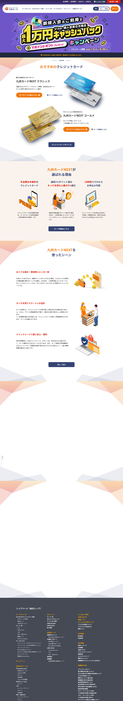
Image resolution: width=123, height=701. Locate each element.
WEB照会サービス (53, 641)
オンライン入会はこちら (28, 95)
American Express (22, 639)
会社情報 (65, 1)
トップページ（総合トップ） (29, 608)
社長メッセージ (82, 645)
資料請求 (49, 657)
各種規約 (49, 659)
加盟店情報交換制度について (56, 661)
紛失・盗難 (114, 1)
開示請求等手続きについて (85, 682)
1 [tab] (54, 60)
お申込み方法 (51, 625)
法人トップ (51, 614)
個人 (96, 8)
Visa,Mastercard (53, 650)
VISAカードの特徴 (22, 619)
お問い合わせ (51, 648)
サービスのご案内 (52, 621)
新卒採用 (80, 636)
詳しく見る (61, 366)
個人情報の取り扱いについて (86, 671)
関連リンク (81, 619)
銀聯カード (20, 636)
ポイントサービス (22, 654)
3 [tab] (68, 60)
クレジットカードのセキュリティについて (29, 643)
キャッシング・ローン (23, 647)
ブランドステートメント (85, 652)
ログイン (114, 9)
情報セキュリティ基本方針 (85, 678)
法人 (101, 9)
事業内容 (80, 654)
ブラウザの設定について (85, 624)
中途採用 (80, 638)
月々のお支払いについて (24, 650)
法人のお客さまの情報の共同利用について (90, 673)
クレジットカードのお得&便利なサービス (29, 645)
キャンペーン (67, 9)
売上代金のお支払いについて (56, 637)
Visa (18, 628)
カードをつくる (26, 9)
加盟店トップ (51, 632)
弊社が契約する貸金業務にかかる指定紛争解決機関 (87, 688)
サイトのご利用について (86, 622)
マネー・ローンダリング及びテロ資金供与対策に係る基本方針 (87, 692)
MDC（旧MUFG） (22, 634)
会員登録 (19, 677)
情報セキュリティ (83, 658)
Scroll (3, 457)
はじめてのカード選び (38, 9)
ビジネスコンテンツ (83, 656)
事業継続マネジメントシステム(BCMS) (89, 660)
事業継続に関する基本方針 (85, 680)
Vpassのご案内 (21, 673)
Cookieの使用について (84, 676)
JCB (18, 632)
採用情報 (73, 1)
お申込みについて (22, 623)
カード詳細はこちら (56, 95)
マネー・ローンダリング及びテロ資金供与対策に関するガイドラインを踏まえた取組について (88, 697)
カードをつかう (58, 9)
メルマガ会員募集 (22, 679)
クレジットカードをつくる (61, 144)
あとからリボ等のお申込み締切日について (29, 652)
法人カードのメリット (53, 619)
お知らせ (81, 1)
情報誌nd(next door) (23, 656)
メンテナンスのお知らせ (85, 626)
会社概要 (80, 647)
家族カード (20, 621)
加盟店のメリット (52, 635)
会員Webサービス (77, 9)
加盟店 (106, 9)
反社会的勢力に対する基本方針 (86, 684)
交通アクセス (81, 650)
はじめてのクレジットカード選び (25, 617)
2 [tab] (61, 60)
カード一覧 (49, 9)
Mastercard (20, 630)
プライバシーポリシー (84, 669)
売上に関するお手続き (54, 646)
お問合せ (88, 1)
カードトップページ (23, 688)
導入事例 (49, 628)
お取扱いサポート (52, 639)
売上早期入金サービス (54, 643)
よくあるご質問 (99, 1)
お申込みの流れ (51, 623)
